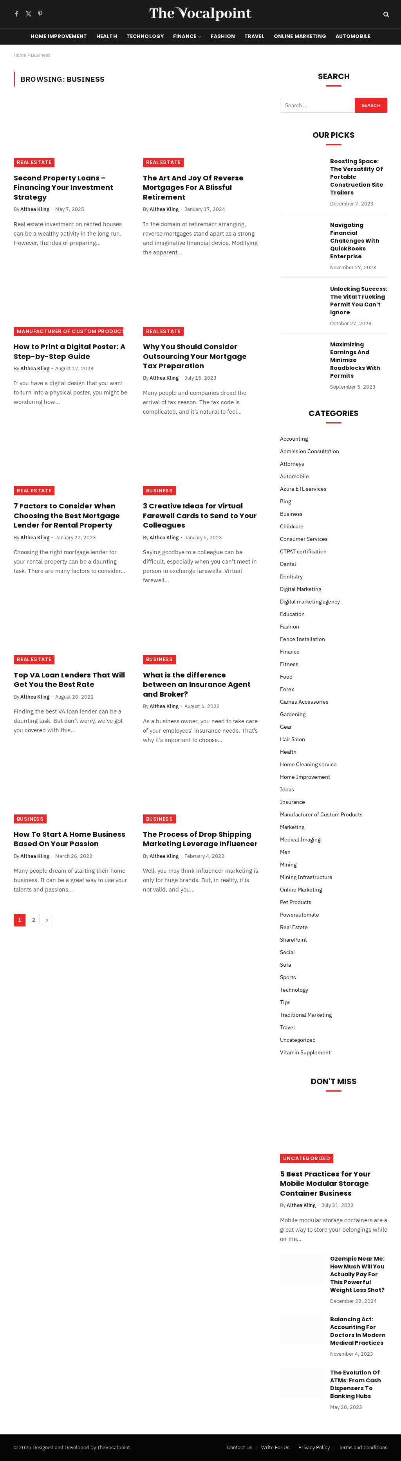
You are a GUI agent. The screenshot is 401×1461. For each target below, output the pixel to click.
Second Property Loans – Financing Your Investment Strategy (63, 187)
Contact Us (239, 1447)
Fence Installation (302, 639)
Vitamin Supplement (305, 1052)
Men (285, 852)
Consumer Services (304, 538)
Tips (285, 1002)
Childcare (291, 526)
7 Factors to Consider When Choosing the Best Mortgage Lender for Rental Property (67, 515)
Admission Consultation (309, 451)
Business (159, 490)
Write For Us (275, 1447)
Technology (145, 36)
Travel (254, 36)
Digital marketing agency (310, 601)
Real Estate (34, 162)
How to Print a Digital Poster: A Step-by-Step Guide (69, 351)
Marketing (292, 826)
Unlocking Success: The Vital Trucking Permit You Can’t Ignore (358, 300)
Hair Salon (292, 739)
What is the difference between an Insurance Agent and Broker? (197, 684)
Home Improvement (59, 36)
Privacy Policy (314, 1447)
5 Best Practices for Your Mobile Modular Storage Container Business (325, 1183)
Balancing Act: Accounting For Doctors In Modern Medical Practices (358, 1331)
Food (286, 676)
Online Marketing (300, 36)
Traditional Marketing (306, 1014)
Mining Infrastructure (306, 877)
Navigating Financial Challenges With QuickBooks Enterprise (354, 240)
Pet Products (295, 902)
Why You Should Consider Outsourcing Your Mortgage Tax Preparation (195, 356)
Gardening (292, 714)
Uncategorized (298, 1039)
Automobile (353, 36)
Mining (288, 864)
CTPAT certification (303, 551)
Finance (184, 36)
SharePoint (293, 939)
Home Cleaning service (308, 764)
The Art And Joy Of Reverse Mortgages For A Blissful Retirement (193, 187)
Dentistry (291, 576)
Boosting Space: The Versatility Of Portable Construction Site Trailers (356, 176)
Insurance (292, 801)
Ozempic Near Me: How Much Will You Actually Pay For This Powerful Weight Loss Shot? (357, 1274)
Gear (286, 726)
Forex (287, 689)
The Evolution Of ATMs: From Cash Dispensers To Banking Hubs (355, 1384)
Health (106, 36)
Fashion (223, 36)
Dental (288, 563)
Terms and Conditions (363, 1447)
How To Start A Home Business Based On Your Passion (69, 839)
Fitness (289, 664)
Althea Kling (34, 209)
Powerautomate (299, 914)
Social (287, 952)
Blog (285, 501)
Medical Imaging (300, 839)
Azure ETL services (303, 488)
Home (20, 55)
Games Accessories (304, 701)
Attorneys (292, 463)
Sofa (285, 964)
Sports (288, 977)
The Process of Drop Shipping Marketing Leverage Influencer (200, 839)
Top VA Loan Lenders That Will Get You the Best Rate (69, 679)
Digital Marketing (300, 589)
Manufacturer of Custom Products (73, 331)
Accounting (294, 438)
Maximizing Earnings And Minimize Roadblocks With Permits (355, 360)
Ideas (287, 789)
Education (292, 614)
